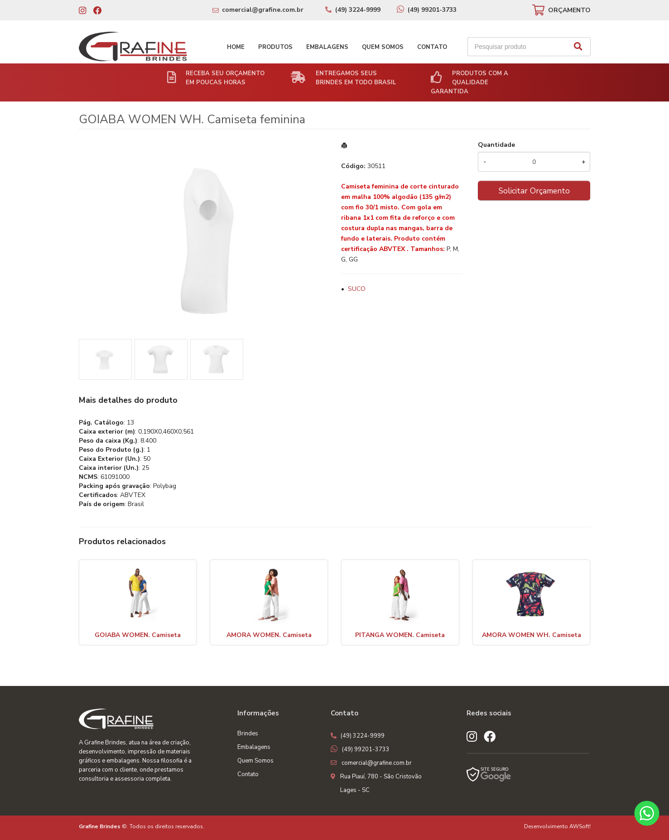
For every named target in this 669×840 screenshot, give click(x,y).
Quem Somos (383, 47)
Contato (432, 47)
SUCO (357, 289)
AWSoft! (580, 826)
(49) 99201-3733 (432, 9)
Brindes (247, 733)
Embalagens (327, 47)
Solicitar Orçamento (534, 190)
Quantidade (496, 144)
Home (236, 47)
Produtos (275, 47)
